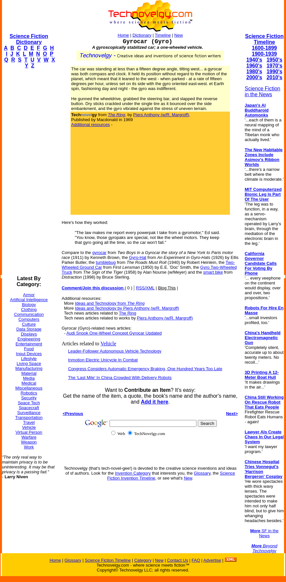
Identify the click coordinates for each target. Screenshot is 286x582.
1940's (254, 60)
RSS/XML (145, 287)
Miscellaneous (28, 388)
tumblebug (106, 262)
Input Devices (29, 353)
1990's (274, 71)
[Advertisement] (28, 172)
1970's (274, 65)
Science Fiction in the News (262, 91)
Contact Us (177, 560)
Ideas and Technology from (109, 303)
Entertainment (29, 343)
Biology (29, 304)
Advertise (212, 560)
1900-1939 (264, 54)
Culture (29, 324)
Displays (29, 334)
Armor (28, 294)
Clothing (29, 309)
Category (143, 560)
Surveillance (29, 412)
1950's (274, 60)
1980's (254, 71)
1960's (254, 65)
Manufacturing (28, 368)
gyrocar (99, 252)
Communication (29, 314)
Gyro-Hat (137, 257)
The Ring (127, 313)
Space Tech (29, 402)
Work (29, 447)
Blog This (167, 287)
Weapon (29, 442)
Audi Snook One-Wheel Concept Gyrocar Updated (114, 333)
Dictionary (142, 35)
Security (29, 397)
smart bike (213, 272)
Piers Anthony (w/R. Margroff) (161, 114)
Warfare (28, 437)
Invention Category (133, 473)
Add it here (155, 402)
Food (29, 348)
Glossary (202, 473)
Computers (28, 319)
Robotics (29, 393)
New (178, 35)
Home (123, 35)
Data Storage (29, 329)
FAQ (196, 560)
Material (28, 373)
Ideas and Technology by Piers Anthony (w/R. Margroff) (127, 308)
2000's (254, 77)
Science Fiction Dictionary (29, 39)
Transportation (28, 417)
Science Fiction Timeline (264, 39)
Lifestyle (29, 358)
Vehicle (29, 427)
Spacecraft (29, 407)
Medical (29, 383)
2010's (274, 77)
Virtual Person (28, 432)
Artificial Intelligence (29, 299)
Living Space (29, 363)
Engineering (28, 338)
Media (28, 378)
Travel (29, 422)
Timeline (163, 35)
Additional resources (90, 124)
